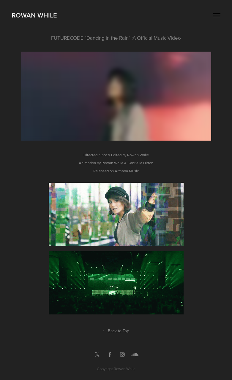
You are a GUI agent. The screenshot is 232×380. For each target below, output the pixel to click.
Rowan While (34, 15)
